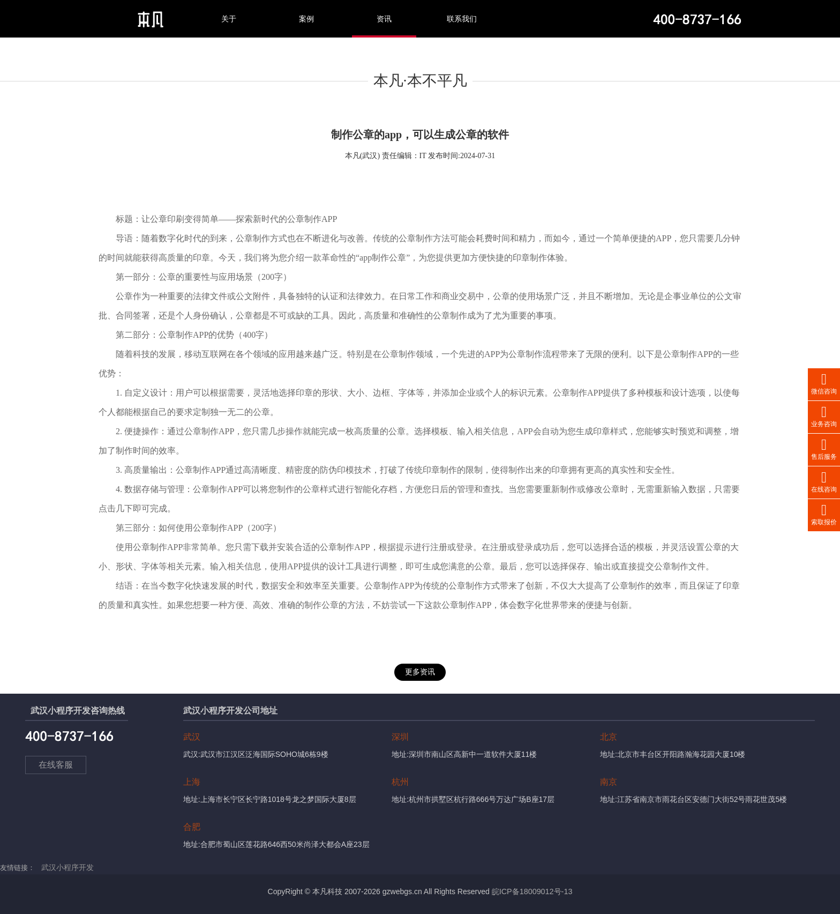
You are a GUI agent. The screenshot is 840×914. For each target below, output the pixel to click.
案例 (306, 18)
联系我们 (462, 18)
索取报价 (824, 514)
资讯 (384, 18)
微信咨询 (824, 383)
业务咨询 (824, 416)
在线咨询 (824, 481)
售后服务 (824, 448)
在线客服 (59, 768)
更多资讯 (420, 672)
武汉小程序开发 (65, 868)
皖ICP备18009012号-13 (532, 891)
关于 (228, 18)
